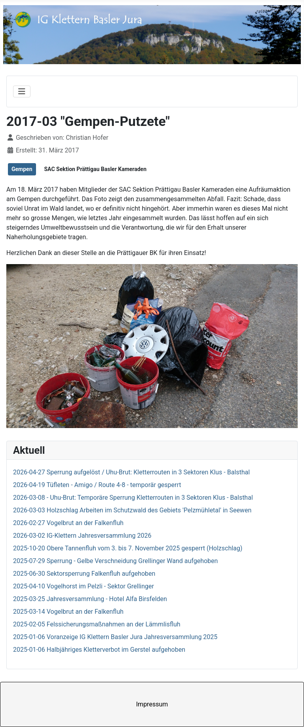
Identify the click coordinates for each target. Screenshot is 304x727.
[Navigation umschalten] (21, 91)
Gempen (21, 169)
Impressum (152, 704)
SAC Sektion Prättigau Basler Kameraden (95, 169)
